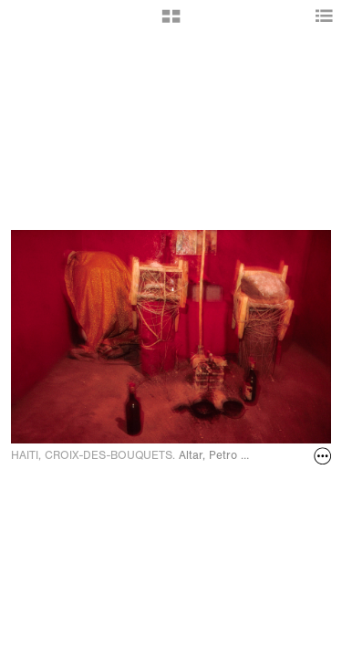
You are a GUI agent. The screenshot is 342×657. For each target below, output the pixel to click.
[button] (171, 22)
